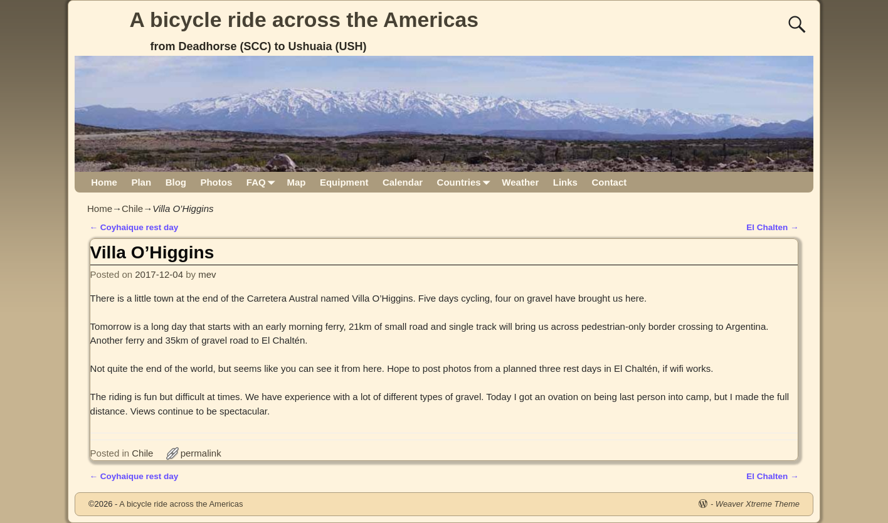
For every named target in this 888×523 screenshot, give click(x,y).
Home (104, 182)
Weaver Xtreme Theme (758, 504)
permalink (201, 453)
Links (565, 182)
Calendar (403, 182)
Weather (520, 182)
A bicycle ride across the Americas (304, 19)
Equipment (344, 182)
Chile (132, 208)
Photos (216, 182)
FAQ (263, 182)
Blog (176, 182)
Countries (466, 182)
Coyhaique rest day (134, 227)
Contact (608, 182)
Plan (141, 182)
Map (296, 182)
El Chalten (772, 227)
